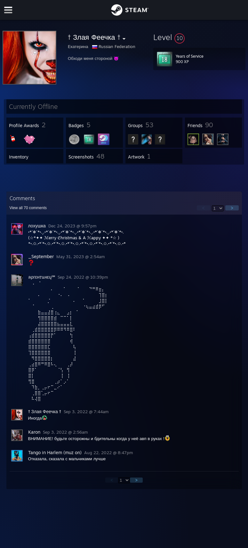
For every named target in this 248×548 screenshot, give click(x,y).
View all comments (28, 208)
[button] (199, 37)
